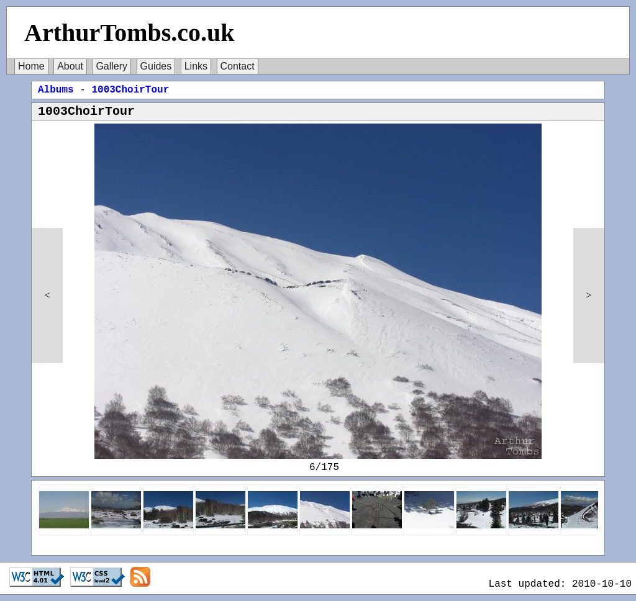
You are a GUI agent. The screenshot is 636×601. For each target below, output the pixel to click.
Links (195, 66)
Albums (56, 90)
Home (31, 66)
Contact (237, 66)
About (70, 66)
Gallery (111, 66)
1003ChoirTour (130, 90)
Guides (156, 66)
